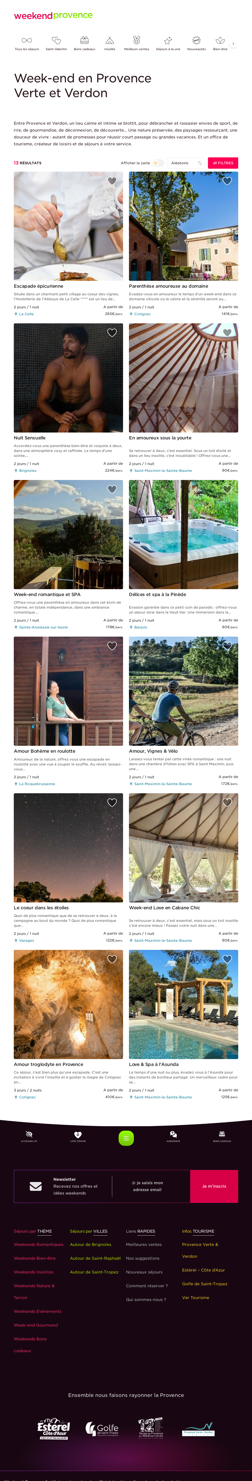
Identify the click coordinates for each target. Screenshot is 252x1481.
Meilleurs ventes (136, 43)
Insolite (109, 43)
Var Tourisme (195, 1297)
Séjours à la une (168, 43)
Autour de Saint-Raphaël (95, 1258)
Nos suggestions (142, 1258)
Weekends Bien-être (35, 1258)
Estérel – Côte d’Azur (203, 1270)
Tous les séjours (27, 43)
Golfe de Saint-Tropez (204, 1284)
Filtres (223, 163)
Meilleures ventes (144, 1244)
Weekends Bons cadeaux (30, 1345)
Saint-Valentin (56, 43)
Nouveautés (196, 43)
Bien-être (220, 43)
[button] (233, 44)
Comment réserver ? (147, 1286)
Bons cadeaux (84, 43)
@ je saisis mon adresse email (147, 1186)
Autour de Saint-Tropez (94, 1272)
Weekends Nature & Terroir (34, 1292)
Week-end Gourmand (36, 1325)
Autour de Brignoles (90, 1244)
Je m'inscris (214, 1186)
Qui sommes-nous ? (146, 1299)
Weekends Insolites (33, 1272)
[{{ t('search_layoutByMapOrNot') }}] (142, 163)
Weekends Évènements (38, 1311)
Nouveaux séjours (144, 1272)
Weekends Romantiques (38, 1244)
